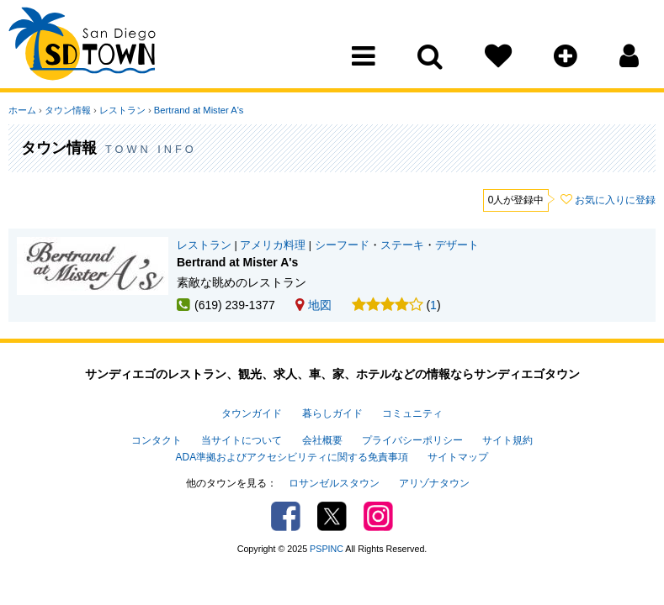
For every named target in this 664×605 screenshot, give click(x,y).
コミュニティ (412, 413)
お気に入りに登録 (615, 200)
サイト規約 (507, 440)
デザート (457, 245)
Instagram (378, 516)
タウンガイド (251, 413)
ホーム (22, 110)
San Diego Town (82, 46)
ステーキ (402, 245)
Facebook (285, 516)
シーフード (342, 245)
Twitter (332, 516)
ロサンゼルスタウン (334, 483)
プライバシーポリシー (412, 440)
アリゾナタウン (434, 483)
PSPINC (326, 549)
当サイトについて (241, 440)
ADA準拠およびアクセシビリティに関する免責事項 (292, 457)
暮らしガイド (332, 413)
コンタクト (156, 440)
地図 (313, 305)
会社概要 (322, 440)
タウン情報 (68, 110)
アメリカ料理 (272, 245)
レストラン (122, 110)
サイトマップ (458, 457)
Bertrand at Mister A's (199, 110)
